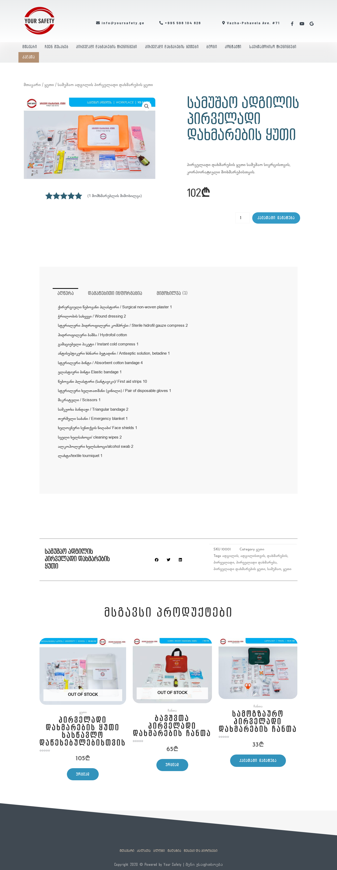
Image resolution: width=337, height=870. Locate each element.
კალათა (28, 57)
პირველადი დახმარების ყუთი (239, 569)
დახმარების (277, 556)
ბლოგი (211, 47)
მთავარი (29, 47)
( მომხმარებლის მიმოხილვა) (114, 196)
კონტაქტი (233, 47)
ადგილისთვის (252, 556)
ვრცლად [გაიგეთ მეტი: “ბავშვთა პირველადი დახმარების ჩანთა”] (172, 765)
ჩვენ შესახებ (56, 47)
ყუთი (49, 84)
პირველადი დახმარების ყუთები (172, 47)
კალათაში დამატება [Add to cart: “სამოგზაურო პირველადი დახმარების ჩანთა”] (258, 761)
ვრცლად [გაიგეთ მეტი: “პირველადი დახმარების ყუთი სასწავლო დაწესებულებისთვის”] (83, 776)
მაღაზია (174, 851)
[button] (146, 106)
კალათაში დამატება (276, 218)
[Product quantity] (242, 218)
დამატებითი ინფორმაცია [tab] (115, 293)
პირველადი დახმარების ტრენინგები (106, 47)
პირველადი (224, 563)
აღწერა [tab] (65, 293)
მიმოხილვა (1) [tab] (172, 293)
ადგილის (230, 556)
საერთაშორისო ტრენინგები (272, 47)
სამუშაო (274, 569)
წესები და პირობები (200, 851)
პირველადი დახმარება (256, 563)
